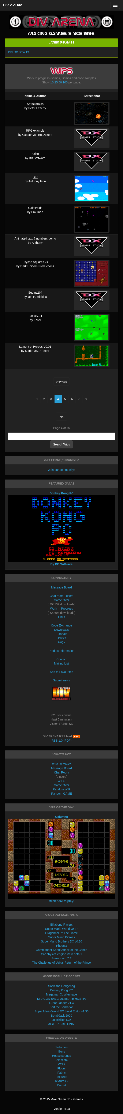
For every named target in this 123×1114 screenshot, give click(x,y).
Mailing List (61, 663)
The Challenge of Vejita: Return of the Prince (61, 962)
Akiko (35, 153)
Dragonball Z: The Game (61, 933)
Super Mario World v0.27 (61, 928)
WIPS (61, 781)
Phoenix (61, 945)
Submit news (61, 680)
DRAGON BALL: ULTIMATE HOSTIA (61, 998)
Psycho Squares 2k (35, 262)
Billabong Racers (61, 924)
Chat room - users (61, 596)
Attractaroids (35, 104)
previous (61, 381)
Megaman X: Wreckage (61, 994)
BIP (35, 177)
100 (65, 82)
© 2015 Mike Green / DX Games (61, 1099)
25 (56, 82)
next (61, 416)
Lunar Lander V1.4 (61, 1003)
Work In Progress (61, 608)
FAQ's (61, 642)
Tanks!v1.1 (35, 315)
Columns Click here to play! (61, 859)
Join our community (61, 469)
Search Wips (61, 444)
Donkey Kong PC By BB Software (61, 529)
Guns (61, 1051)
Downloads (61, 629)
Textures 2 (61, 1081)
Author (41, 96)
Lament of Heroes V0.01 (35, 346)
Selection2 (61, 1060)
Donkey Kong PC (61, 990)
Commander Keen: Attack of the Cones (61, 950)
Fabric (61, 1072)
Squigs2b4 (35, 292)
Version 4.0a (61, 1108)
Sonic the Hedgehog (61, 986)
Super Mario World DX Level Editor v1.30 (61, 1011)
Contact (61, 659)
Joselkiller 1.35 (61, 1019)
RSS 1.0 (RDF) (61, 740)
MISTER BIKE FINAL (61, 1024)
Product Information (61, 650)
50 (60, 82)
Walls (61, 1064)
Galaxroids (35, 208)
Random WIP (61, 789)
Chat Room (61, 772)
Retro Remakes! (61, 764)
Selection (61, 1047)
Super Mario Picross (61, 937)
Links (61, 617)
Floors (61, 1068)
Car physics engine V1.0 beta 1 (61, 954)
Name (29, 96)
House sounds (61, 1055)
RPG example (35, 130)
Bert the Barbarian (61, 1007)
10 (52, 82)
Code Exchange (61, 625)
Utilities (61, 638)
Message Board (61, 587)
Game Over (61, 600)
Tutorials (61, 634)
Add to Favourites (61, 672)
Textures (61, 1077)
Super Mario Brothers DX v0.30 (61, 941)
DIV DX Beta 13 (18, 52)
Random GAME (61, 793)
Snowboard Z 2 (62, 958)
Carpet (61, 1085)
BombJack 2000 (61, 1015)
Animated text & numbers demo (35, 238)
